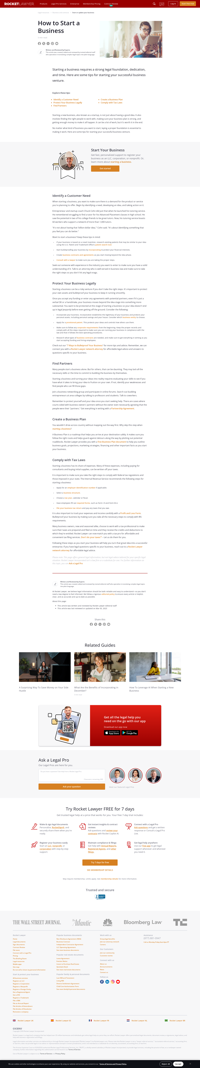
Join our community (107, 957)
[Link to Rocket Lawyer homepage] (19, 4)
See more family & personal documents (71, 994)
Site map (16, 972)
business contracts (85, 342)
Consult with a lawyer (66, 264)
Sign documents (19, 949)
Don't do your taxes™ (91, 541)
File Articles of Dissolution (22, 1013)
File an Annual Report (21, 1008)
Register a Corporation (21, 988)
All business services (20, 983)
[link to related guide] (45, 671)
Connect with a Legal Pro (22, 957)
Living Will (60, 985)
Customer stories (106, 960)
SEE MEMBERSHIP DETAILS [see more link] (100, 874)
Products (43, 4)
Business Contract (63, 946)
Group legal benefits (107, 943)
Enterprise (74, 4)
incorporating (95, 254)
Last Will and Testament (65, 982)
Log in (173, 3)
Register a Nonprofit (20, 991)
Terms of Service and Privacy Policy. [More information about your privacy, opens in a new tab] (113, 1064)
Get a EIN (16, 999)
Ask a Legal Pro (76, 568)
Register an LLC (18, 985)
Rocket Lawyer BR (177, 1025)
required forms (83, 507)
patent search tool (103, 249)
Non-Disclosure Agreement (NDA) (69, 943)
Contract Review (111, 4)
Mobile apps (17, 969)
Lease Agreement (63, 963)
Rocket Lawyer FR (101, 1025)
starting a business (122, 164)
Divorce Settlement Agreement (68, 988)
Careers (103, 949)
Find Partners (60, 105)
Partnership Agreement (122, 413)
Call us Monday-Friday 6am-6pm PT (156, 947)
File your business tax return (69, 512)
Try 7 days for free (100, 867)
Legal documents (19, 946)
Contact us (104, 977)
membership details (109, 883)
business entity (129, 322)
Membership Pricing (91, 4)
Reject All (166, 1064)
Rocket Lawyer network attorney (87, 353)
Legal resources (18, 966)
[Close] (190, 1064)
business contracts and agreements (78, 259)
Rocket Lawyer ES (63, 1025)
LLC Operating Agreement (66, 952)
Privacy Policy (60, 1058)
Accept (178, 1064)
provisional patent (74, 327)
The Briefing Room (20, 963)
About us (103, 968)
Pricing (15, 960)
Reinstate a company (20, 1016)
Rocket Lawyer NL (139, 1025)
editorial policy (108, 598)
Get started (106, 170)
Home (15, 943)
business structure (72, 497)
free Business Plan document (112, 446)
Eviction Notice (62, 966)
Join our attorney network (109, 946)
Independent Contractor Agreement (70, 949)
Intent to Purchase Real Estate (68, 969)
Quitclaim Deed (62, 971)
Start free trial (188, 3)
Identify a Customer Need (65, 99)
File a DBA (16, 1005)
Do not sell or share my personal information (29, 974)
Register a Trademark (21, 1002)
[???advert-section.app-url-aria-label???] (112, 737)
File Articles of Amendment (23, 1011)
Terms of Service (74, 1054)
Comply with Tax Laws (111, 102)
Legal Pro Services (58, 4)
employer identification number (81, 492)
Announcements (106, 971)
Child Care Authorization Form (68, 991)
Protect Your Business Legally (67, 102)
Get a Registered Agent (21, 997)
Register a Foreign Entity (22, 994)
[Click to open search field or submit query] (154, 4)
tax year (68, 502)
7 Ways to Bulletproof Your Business (85, 350)
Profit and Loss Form (130, 517)
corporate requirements (87, 332)
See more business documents (68, 955)
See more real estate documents (68, 974)
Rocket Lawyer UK (25, 1025)
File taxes (16, 955)
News (102, 974)
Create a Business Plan (112, 99)
